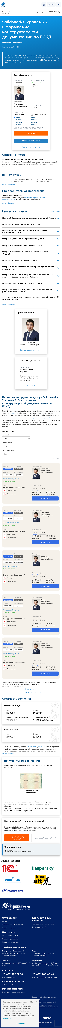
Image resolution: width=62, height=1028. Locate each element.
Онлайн (42, 489)
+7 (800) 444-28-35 (13, 981)
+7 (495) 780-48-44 (34, 128)
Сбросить (55, 458)
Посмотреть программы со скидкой (17, 837)
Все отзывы (31, 385)
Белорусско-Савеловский (14, 487)
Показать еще (30, 689)
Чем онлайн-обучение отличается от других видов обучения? (26, 418)
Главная (4, 12)
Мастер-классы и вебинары (12, 925)
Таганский (6, 961)
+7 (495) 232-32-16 (12, 974)
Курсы (11, 12)
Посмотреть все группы (31, 147)
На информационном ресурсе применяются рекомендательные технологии (45, 1007)
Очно (35, 489)
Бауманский (37, 961)
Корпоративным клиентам (41, 919)
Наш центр (8, 932)
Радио (34, 951)
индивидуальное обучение (35, 746)
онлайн (13, 413)
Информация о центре (11, 936)
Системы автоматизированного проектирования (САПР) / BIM (36, 12)
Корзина (44, 5)
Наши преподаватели (10, 942)
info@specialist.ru (12, 989)
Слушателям (9, 918)
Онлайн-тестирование (10, 928)
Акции (4, 921)
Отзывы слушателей (10, 939)
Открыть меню (58, 4)
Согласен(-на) (20, 1023)
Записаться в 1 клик (31, 141)
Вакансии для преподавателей (44, 1002)
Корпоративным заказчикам (43, 924)
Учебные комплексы (14, 947)
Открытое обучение (11, 479)
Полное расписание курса (31, 692)
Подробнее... (7, 1018)
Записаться (31, 133)
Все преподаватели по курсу (31, 350)
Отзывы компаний (39, 927)
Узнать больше (8, 167)
